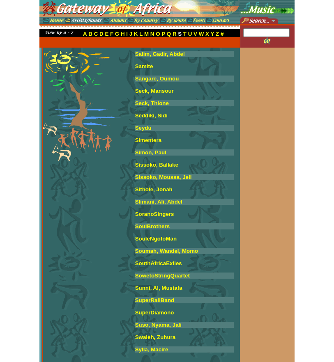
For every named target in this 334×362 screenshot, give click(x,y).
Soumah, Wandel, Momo (166, 251)
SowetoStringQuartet (162, 276)
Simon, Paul (150, 152)
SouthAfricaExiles (158, 263)
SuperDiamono (154, 312)
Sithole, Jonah (154, 189)
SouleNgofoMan (156, 239)
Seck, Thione (152, 103)
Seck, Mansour (154, 91)
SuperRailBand (155, 300)
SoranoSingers (154, 214)
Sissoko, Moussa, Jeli (163, 177)
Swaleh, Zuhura (155, 337)
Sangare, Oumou (157, 79)
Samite (144, 66)
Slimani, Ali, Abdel (158, 202)
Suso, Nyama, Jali (158, 325)
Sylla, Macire (151, 349)
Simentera (148, 140)
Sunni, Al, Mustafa (158, 288)
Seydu (143, 128)
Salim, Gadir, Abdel (160, 54)
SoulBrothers (152, 226)
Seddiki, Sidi (151, 115)
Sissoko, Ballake (156, 165)
